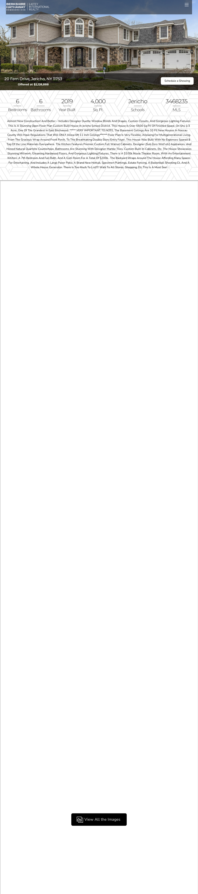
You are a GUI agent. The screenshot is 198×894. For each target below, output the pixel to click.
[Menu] (186, 4)
